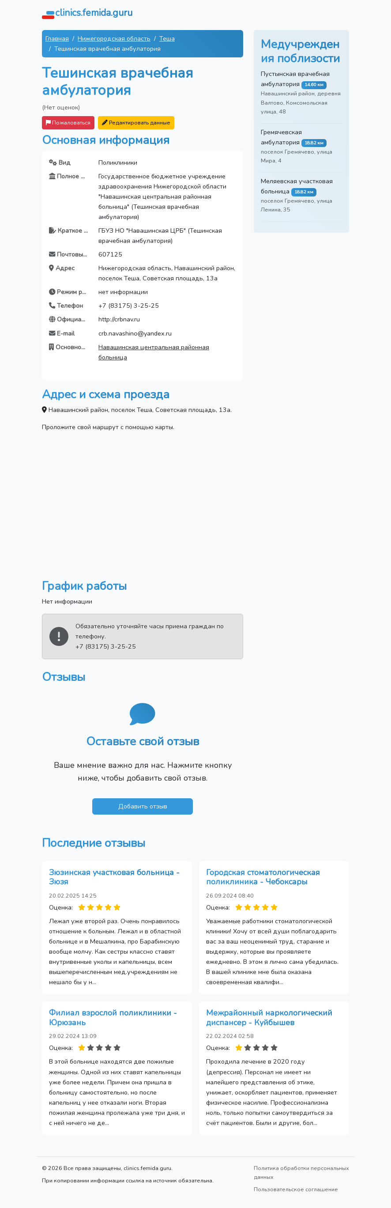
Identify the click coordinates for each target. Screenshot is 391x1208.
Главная (57, 38)
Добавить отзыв (142, 806)
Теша (167, 38)
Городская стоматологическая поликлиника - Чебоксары (263, 877)
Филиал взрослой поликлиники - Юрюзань (113, 1018)
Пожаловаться (68, 122)
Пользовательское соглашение (296, 1189)
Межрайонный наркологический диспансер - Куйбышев (269, 1018)
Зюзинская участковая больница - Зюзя (114, 877)
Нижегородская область (114, 38)
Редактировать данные (136, 122)
